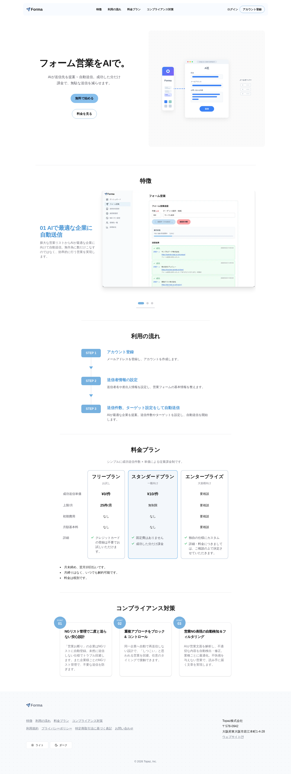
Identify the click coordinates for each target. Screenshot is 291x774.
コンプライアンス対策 (160, 9)
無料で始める (84, 98)
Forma (34, 9)
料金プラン (134, 9)
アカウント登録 (252, 9)
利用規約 (32, 728)
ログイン (232, 9)
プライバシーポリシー (57, 728)
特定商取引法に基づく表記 (93, 728)
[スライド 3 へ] (152, 303)
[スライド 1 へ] (141, 303)
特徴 (99, 9)
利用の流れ (114, 9)
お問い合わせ (124, 728)
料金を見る (84, 113)
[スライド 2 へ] (147, 303)
